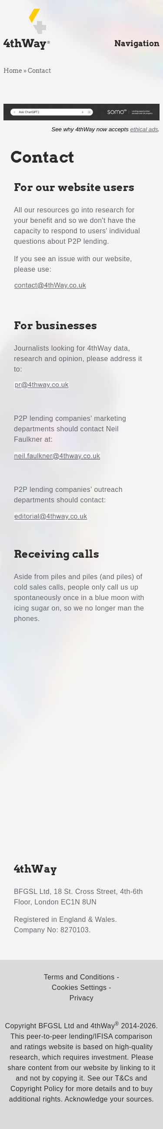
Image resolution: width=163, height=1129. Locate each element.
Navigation (137, 43)
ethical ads (144, 129)
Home (12, 70)
